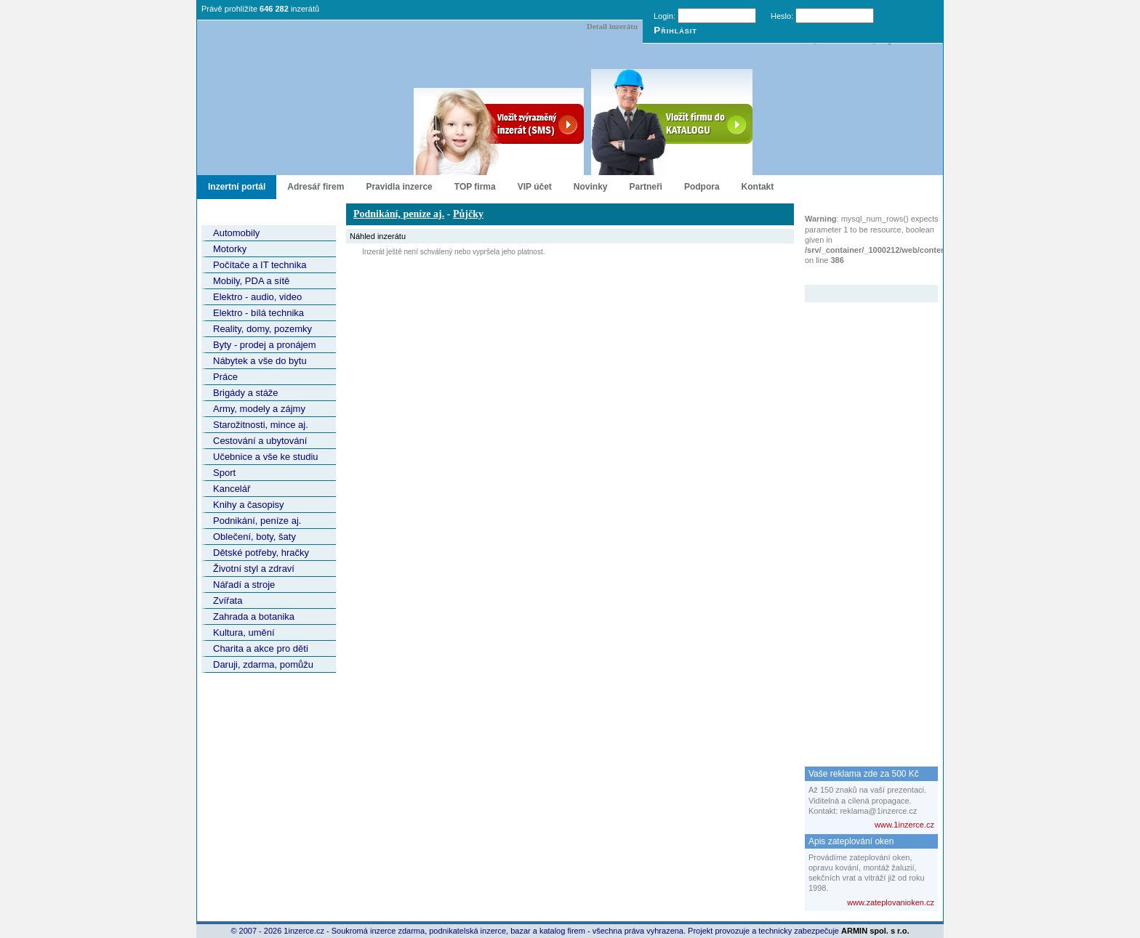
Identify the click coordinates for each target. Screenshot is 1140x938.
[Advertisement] (863, 520)
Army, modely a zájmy (259, 408)
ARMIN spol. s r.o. (875, 930)
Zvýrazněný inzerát (860, 275)
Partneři (646, 187)
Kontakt (758, 187)
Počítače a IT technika (259, 264)
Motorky (229, 248)
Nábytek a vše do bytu (260, 360)
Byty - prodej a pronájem (264, 344)
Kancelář (231, 488)
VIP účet (535, 187)
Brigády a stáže (245, 392)
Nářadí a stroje (244, 584)
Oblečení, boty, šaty (254, 536)
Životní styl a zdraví (253, 568)
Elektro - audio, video (257, 296)
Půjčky (468, 214)
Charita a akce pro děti (260, 648)
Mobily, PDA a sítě (251, 280)
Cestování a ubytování (260, 440)
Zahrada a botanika (253, 616)
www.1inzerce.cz (904, 824)
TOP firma (475, 187)
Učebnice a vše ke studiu (265, 456)
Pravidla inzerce (399, 187)
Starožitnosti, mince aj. (260, 424)
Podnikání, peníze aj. (257, 520)
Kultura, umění (244, 632)
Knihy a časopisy (248, 504)
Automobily (236, 232)
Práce (225, 376)
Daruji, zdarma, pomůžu (263, 664)
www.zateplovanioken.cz (890, 902)
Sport (224, 472)
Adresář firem (315, 187)
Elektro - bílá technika (258, 312)
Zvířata (227, 600)
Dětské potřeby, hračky (261, 552)
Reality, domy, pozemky (262, 328)
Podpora (702, 187)
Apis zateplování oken (851, 841)
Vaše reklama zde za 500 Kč (863, 774)
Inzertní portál (236, 187)
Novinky (591, 187)
